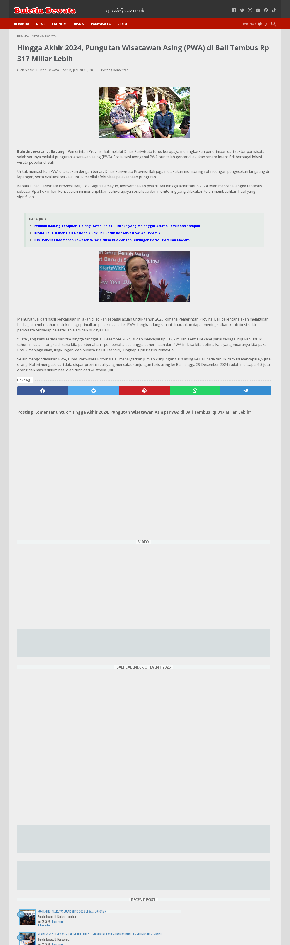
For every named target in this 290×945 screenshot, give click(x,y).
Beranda (24, 16)
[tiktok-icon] (270, 5)
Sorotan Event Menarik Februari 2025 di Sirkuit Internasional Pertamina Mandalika (237, 696)
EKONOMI (62, 16)
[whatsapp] (137, 423)
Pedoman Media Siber (171, 929)
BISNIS (82, 16)
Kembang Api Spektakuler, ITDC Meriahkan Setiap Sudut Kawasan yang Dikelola (238, 614)
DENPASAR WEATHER (239, 888)
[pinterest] (103, 423)
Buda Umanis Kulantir (239, 859)
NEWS (43, 16)
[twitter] (68, 423)
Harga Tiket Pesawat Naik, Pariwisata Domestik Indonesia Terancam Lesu (236, 762)
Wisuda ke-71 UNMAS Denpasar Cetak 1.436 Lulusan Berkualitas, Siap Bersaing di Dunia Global (237, 516)
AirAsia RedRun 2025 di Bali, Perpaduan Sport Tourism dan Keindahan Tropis (235, 729)
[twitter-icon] (239, 5)
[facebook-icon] (231, 5)
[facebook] (34, 423)
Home (81, 929)
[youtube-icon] (255, 5)
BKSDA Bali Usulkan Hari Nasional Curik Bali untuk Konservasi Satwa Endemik (97, 244)
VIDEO (125, 16)
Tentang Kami (203, 929)
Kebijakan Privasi (103, 929)
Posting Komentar (114, 65)
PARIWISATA (104, 16)
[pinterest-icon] (263, 5)
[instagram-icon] (247, 5)
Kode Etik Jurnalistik (135, 929)
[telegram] (171, 423)
